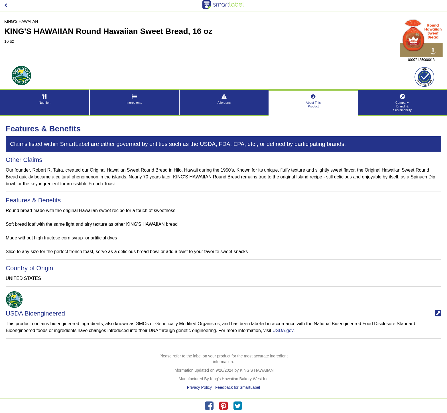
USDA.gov (283, 330)
